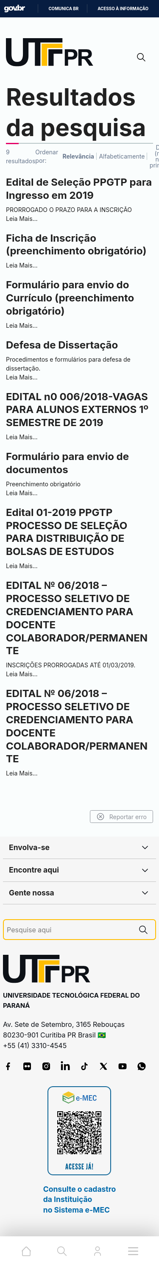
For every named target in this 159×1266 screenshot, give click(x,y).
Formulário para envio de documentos (67, 463)
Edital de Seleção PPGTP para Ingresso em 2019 (79, 188)
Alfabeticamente (122, 156)
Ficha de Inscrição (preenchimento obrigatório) (76, 244)
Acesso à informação (123, 8)
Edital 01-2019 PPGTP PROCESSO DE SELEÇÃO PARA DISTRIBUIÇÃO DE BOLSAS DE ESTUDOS (66, 532)
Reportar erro (121, 816)
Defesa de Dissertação (62, 345)
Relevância (78, 156)
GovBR (14, 9)
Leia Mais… (22, 218)
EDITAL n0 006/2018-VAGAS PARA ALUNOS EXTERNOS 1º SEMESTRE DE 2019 (77, 409)
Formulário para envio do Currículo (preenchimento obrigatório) (70, 298)
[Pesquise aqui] (69, 930)
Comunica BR (63, 8)
